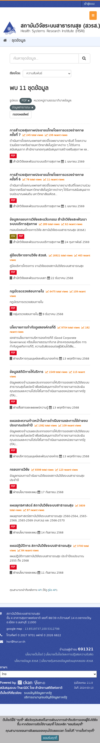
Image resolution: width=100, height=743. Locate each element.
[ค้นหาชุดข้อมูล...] (44, 58)
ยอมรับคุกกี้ (50, 738)
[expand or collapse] (93, 15)
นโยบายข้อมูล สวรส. (27, 661)
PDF (13, 156)
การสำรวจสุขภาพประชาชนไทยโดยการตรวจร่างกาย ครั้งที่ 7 (47, 133)
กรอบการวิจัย (19, 469)
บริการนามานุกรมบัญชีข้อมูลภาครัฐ (45, 697)
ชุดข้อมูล (18, 40)
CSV (13, 236)
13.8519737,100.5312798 (42, 629)
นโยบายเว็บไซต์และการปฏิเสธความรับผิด (69, 654)
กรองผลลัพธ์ (21, 114)
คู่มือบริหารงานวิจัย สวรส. (28, 255)
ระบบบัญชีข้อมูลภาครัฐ (37, 693)
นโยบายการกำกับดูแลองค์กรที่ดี (33, 327)
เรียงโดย (15, 73)
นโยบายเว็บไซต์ (34, 654)
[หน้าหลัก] (5, 40)
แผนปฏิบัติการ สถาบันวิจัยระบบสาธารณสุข (40, 546)
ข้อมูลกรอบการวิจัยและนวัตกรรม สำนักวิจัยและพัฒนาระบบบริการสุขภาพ (48, 222)
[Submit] (84, 58)
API (40, 590)
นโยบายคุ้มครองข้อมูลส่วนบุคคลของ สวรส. (67, 661)
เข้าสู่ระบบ (89, 4)
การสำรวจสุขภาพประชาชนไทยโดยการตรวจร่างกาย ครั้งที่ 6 (47, 177)
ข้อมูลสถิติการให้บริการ (26, 372)
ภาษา (3, 667)
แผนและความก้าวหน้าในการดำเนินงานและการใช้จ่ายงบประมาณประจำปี (49, 423)
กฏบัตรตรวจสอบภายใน (27, 291)
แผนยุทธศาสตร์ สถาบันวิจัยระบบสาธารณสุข (41, 505)
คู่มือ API (52, 590)
